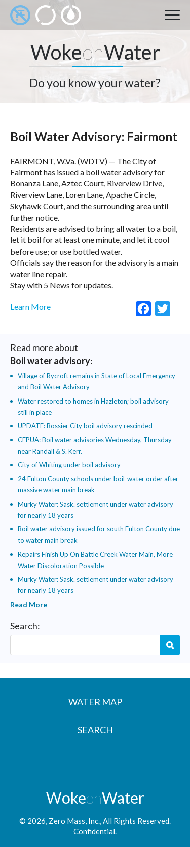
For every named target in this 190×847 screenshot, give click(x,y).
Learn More (30, 306)
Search (170, 645)
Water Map (95, 701)
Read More (28, 604)
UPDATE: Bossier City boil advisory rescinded (85, 426)
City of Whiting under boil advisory (69, 465)
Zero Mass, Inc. (74, 820)
